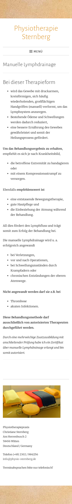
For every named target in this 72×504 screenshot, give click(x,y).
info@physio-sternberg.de (19, 459)
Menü (38, 51)
